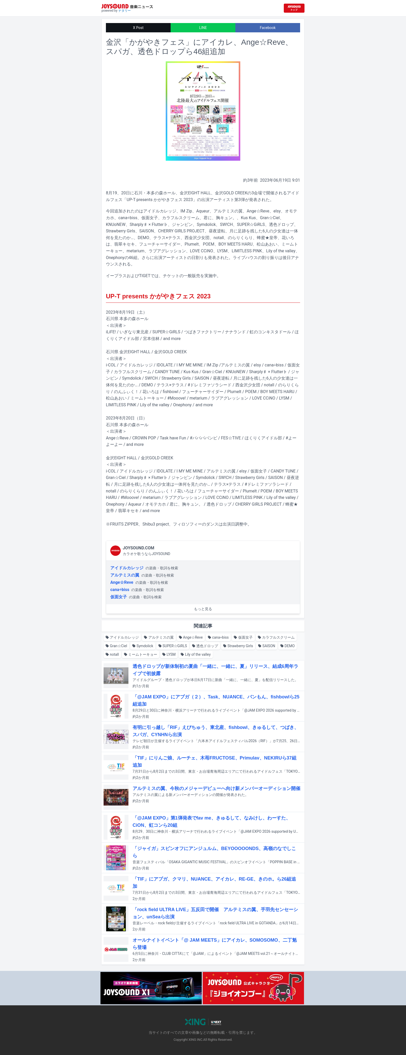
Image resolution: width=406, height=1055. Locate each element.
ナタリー (124, 10)
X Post (138, 28)
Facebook (268, 28)
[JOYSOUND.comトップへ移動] (294, 8)
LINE (203, 28)
